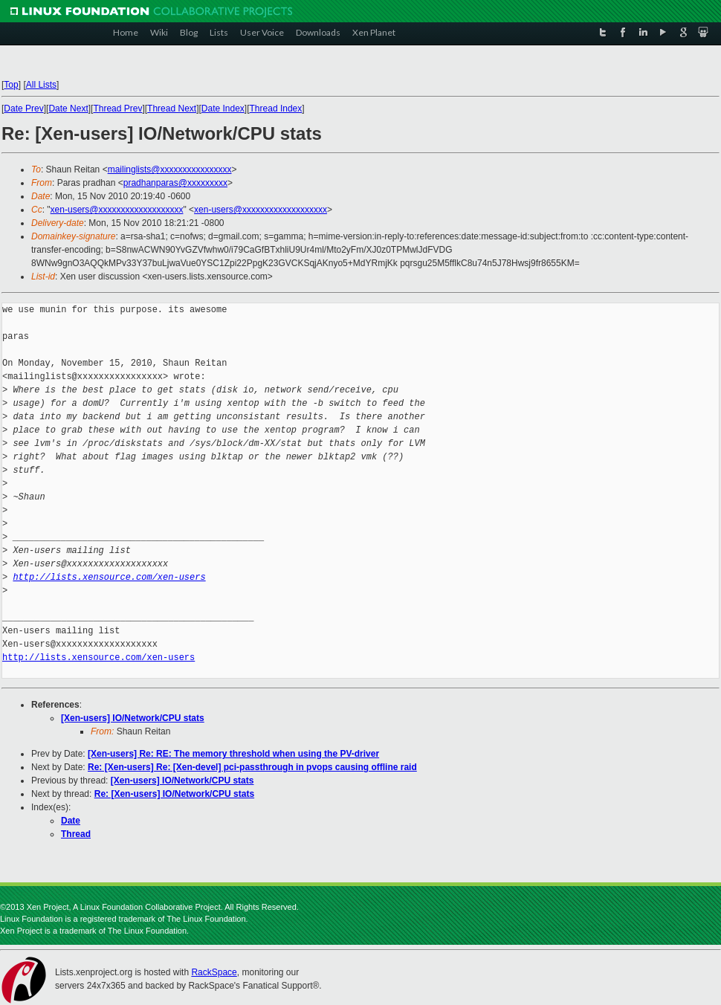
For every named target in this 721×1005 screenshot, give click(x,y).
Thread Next (171, 108)
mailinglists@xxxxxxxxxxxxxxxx (170, 169)
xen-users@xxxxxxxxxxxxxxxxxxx (117, 209)
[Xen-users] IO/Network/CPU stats (132, 718)
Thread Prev (117, 108)
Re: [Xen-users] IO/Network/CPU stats (174, 794)
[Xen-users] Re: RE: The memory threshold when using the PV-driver (233, 754)
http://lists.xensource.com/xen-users (109, 577)
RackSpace (213, 972)
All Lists (41, 85)
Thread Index (276, 108)
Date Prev (23, 108)
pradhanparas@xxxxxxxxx (175, 183)
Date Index (223, 108)
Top (11, 85)
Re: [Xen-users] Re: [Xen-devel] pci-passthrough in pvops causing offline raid (252, 767)
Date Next (68, 108)
